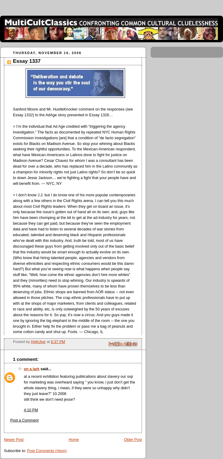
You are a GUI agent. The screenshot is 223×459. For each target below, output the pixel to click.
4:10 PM (31, 410)
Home (74, 440)
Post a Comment (24, 420)
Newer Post (14, 440)
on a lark (31, 369)
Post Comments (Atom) (47, 451)
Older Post (133, 440)
